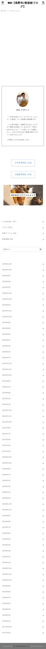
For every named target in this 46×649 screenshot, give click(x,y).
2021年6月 (6, 439)
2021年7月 (6, 434)
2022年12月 (7, 363)
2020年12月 (7, 457)
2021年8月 (6, 428)
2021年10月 (7, 422)
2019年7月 (6, 527)
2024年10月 (7, 299)
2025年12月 (7, 264)
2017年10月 (7, 627)
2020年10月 (7, 463)
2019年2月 (6, 556)
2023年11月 (7, 311)
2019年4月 (6, 545)
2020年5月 (6, 480)
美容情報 (7, 239)
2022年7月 (6, 387)
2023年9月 (6, 322)
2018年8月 (6, 592)
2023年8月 (6, 328)
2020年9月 (6, 469)
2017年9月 (6, 633)
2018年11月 (7, 574)
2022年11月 (7, 369)
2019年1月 (6, 562)
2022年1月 (6, 404)
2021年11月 (7, 416)
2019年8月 (6, 521)
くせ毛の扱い (9, 221)
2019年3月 (6, 551)
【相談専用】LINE (23, 174)
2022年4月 (6, 398)
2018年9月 (6, 586)
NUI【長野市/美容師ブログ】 (23, 4)
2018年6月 (6, 603)
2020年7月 (6, 474)
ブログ (7, 227)
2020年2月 (6, 498)
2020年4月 (6, 486)
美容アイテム (9, 233)
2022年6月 (6, 393)
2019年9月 (6, 515)
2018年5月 (6, 609)
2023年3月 (6, 346)
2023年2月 (6, 352)
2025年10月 (7, 270)
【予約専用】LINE (23, 163)
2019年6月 (6, 533)
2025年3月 (6, 287)
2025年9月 (6, 276)
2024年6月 (6, 305)
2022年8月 (6, 381)
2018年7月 (6, 597)
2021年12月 (7, 410)
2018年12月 (7, 568)
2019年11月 (7, 510)
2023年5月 (6, 340)
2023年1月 (6, 357)
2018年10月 (7, 580)
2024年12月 (7, 293)
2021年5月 (6, 445)
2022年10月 (7, 375)
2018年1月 (6, 621)
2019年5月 (6, 539)
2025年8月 (6, 281)
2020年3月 (6, 492)
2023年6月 (6, 334)
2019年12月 (7, 504)
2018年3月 (6, 615)
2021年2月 (6, 451)
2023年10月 (7, 317)
